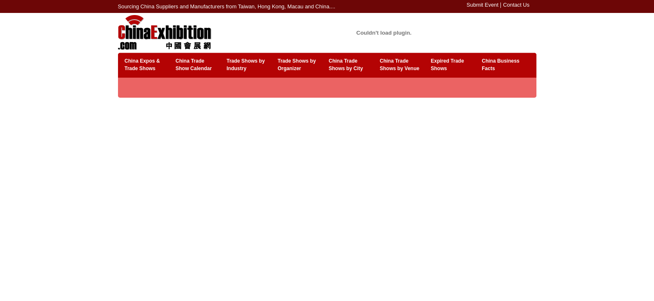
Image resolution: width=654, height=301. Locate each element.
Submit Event (482, 5)
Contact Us (516, 5)
